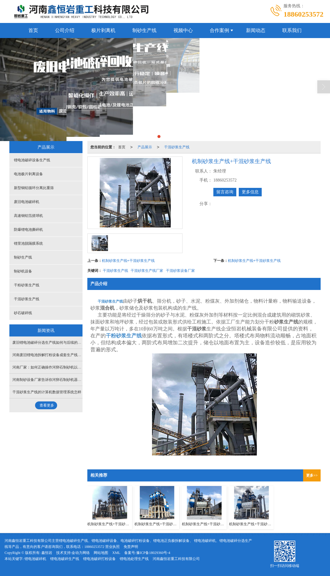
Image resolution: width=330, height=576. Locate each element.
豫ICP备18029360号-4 (153, 553)
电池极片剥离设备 (28, 174)
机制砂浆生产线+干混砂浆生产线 (128, 261)
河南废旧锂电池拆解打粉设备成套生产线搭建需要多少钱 (57, 355)
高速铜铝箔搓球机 (28, 216)
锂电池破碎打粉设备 (99, 559)
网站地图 (101, 553)
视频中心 (183, 30)
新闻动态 (255, 30)
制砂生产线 (144, 30)
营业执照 (112, 547)
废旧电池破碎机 (26, 202)
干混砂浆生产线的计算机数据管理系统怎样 (46, 392)
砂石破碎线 (23, 313)
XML (116, 553)
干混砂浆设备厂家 (180, 271)
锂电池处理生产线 (134, 559)
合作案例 (219, 30)
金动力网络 (81, 553)
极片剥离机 (103, 30)
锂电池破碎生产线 (64, 559)
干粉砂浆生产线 (26, 285)
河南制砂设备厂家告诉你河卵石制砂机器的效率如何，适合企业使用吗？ (70, 380)
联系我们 (292, 30)
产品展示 (145, 147)
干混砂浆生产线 (176, 147)
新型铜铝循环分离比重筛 (34, 188)
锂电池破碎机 (35, 559)
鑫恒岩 (46, 553)
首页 (33, 30)
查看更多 (47, 405)
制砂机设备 (23, 271)
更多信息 (250, 192)
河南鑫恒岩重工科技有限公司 (176, 559)
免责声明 (131, 547)
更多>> (312, 475)
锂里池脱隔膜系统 (28, 243)
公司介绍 (64, 30)
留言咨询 (224, 192)
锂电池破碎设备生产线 (32, 160)
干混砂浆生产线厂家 (147, 271)
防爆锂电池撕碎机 (28, 229)
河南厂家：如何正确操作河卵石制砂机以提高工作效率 (55, 367)
